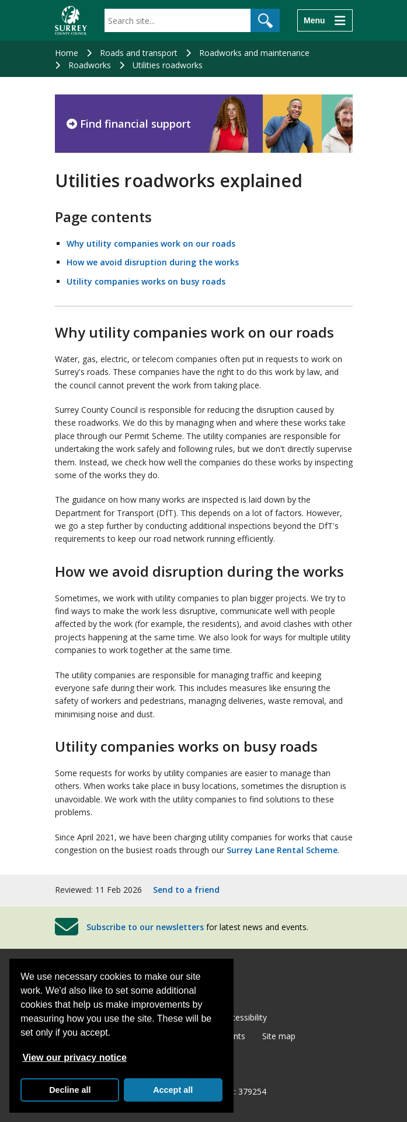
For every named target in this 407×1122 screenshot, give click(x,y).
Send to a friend (186, 889)
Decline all (70, 1090)
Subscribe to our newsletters (145, 926)
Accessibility (244, 1017)
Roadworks (89, 65)
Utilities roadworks (168, 65)
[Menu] (324, 20)
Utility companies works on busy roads (146, 281)
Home (66, 52)
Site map (278, 1036)
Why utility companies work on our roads (151, 243)
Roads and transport (139, 52)
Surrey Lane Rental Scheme (282, 849)
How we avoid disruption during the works (153, 262)
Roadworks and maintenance (254, 52)
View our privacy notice (74, 1058)
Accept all (173, 1090)
